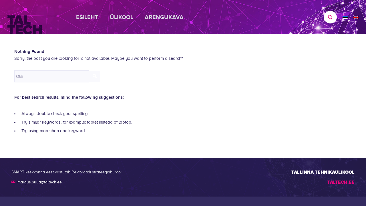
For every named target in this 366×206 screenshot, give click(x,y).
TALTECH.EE (341, 182)
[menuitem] (90, 17)
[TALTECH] (24, 17)
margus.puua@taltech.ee (39, 182)
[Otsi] (327, 17)
